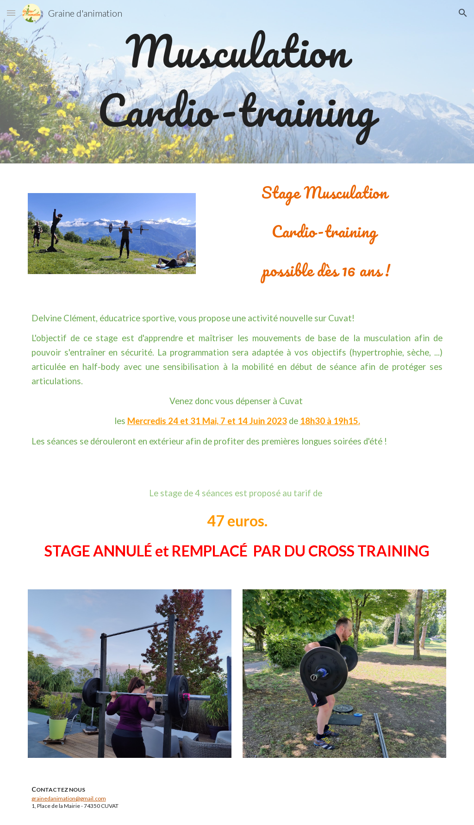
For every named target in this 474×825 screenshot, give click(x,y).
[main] (237, 82)
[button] (11, 12)
